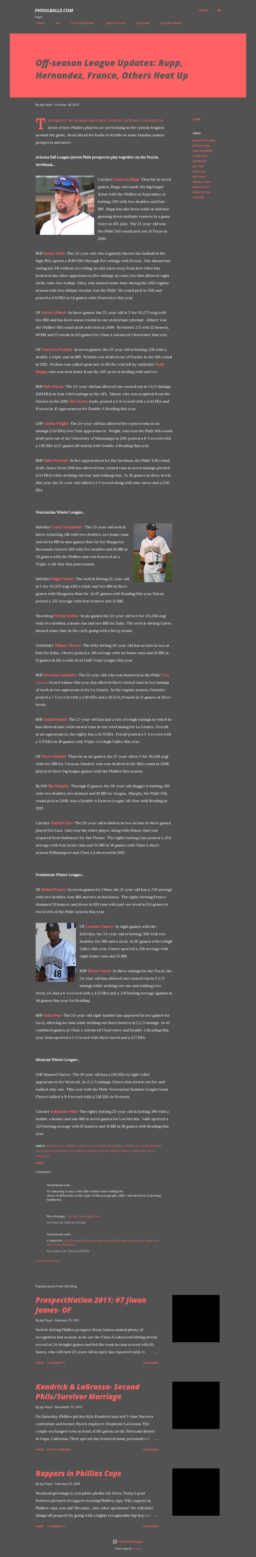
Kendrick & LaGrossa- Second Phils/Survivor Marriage (87, 1391)
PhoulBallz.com (54, 10)
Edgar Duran (62, 578)
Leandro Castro (99, 926)
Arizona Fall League (204, 140)
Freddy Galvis (66, 615)
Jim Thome (78, 401)
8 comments (56, 1362)
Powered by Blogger (128, 1541)
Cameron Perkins (57, 349)
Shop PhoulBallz (168, 23)
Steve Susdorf (54, 756)
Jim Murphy (58, 786)
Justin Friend (55, 719)
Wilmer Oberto (67, 645)
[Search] (204, 10)
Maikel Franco (53, 889)
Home (38, 23)
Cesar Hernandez (66, 527)
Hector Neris (99, 971)
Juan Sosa (52, 1015)
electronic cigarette (126, 1240)
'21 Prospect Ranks (80, 23)
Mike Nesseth (55, 460)
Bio (55, 23)
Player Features (113, 23)
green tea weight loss (84, 1216)
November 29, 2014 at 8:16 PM (68, 1251)
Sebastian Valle (64, 1111)
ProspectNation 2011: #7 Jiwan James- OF (91, 1305)
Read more (150, 1362)
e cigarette (150, 1240)
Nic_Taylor (136, 1549)
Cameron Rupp (126, 179)
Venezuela (198, 197)
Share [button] (197, 119)
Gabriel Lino (61, 823)
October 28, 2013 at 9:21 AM (66, 1222)
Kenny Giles (54, 253)
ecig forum (71, 1240)
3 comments (56, 1526)
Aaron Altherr (54, 312)
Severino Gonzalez (60, 675)
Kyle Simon (53, 386)
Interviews (140, 23)
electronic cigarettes (96, 1240)
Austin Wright (56, 423)
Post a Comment (47, 1260)
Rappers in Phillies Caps (78, 1473)
